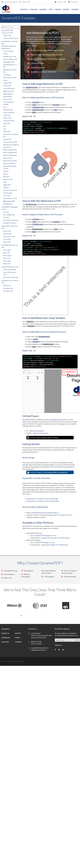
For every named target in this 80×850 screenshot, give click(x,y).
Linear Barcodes (8, 288)
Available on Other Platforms (43, 72)
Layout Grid (6, 123)
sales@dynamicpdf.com (11, 2)
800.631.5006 (26, 2)
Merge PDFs (7, 131)
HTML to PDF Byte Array (10, 38)
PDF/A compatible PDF (10, 150)
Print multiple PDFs (9, 215)
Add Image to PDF (8, 62)
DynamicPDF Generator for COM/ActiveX (55, 538)
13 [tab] (56, 616)
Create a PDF (7, 85)
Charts (5, 80)
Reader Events (7, 158)
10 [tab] (47, 616)
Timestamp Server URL (10, 198)
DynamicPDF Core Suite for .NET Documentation (42, 501)
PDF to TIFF (6, 264)
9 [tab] (44, 616)
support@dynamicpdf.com (40, 648)
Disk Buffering (7, 96)
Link (4, 126)
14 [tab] (59, 616)
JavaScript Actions (8, 120)
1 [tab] (21, 616)
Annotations (7, 75)
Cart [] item (75, 2)
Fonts (5, 107)
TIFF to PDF (6, 196)
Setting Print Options (9, 223)
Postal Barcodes (8, 291)
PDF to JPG (6, 258)
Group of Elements (9, 112)
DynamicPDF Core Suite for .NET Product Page (42, 499)
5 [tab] (33, 616)
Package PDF (7, 139)
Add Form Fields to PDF (10, 59)
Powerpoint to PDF (9, 236)
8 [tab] (41, 616)
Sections (6, 171)
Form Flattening (8, 110)
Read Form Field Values (10, 155)
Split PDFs (6, 176)
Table (4, 182)
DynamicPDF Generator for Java (45, 535)
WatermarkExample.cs (37, 431)
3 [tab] (27, 616)
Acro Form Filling (8, 51)
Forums (58, 9)
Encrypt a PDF (7, 99)
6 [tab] (36, 616)
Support (66, 9)
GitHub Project (37, 63)
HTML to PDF (7, 35)
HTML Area (6, 115)
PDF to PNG (7, 261)
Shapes (5, 174)
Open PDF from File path (10, 277)
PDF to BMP (7, 250)
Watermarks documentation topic (45, 513)
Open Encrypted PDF (9, 269)
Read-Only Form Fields (10, 161)
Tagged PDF (7, 185)
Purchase (34, 9)
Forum (17, 637)
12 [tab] (53, 616)
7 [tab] (39, 616)
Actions (5, 54)
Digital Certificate (8, 91)
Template (6, 187)
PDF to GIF (6, 253)
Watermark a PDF (9, 201)
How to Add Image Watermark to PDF (47, 50)
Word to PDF (7, 242)
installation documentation (63, 467)
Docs (51, 9)
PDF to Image (7, 255)
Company (75, 9)
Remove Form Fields (9, 163)
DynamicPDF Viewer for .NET (10, 267)
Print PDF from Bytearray (10, 220)
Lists (4, 129)
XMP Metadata (7, 204)
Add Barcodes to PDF (9, 56)
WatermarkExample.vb (40, 433)
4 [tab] (30, 616)
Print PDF (6, 217)
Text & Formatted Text (10, 190)
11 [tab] (50, 616)
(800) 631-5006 (36, 642)
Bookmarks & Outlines (10, 77)
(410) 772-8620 (36, 644)
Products (24, 9)
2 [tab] (24, 616)
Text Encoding (7, 193)
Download (5, 637)
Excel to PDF (7, 231)
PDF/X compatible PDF (10, 152)
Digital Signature (8, 94)
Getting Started (38, 67)
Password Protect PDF (10, 142)
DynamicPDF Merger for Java (44, 542)
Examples (43, 9)
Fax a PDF (6, 212)
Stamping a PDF (8, 179)
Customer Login (62, 2)
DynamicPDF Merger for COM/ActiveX (54, 545)
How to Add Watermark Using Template (48, 59)
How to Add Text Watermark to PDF (46, 54)
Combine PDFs (7, 83)
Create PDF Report (9, 88)
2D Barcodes (7, 285)
